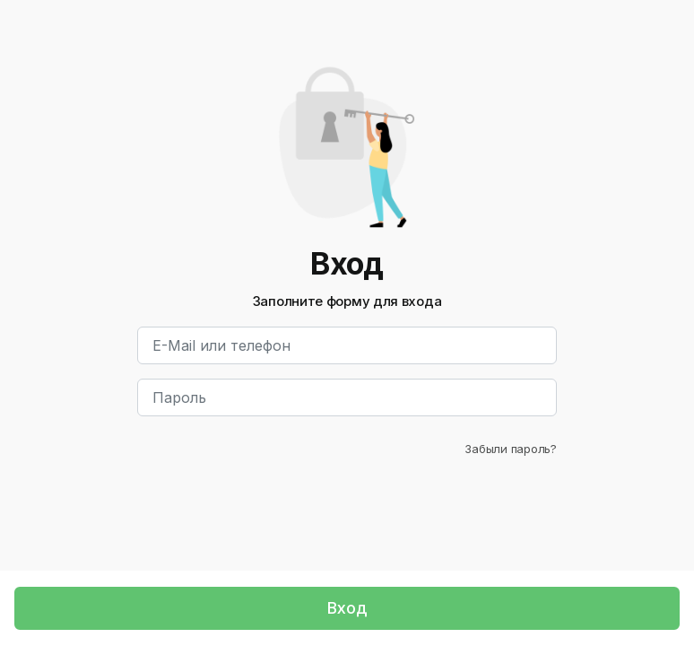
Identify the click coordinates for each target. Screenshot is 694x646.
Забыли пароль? (510, 448)
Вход (347, 607)
